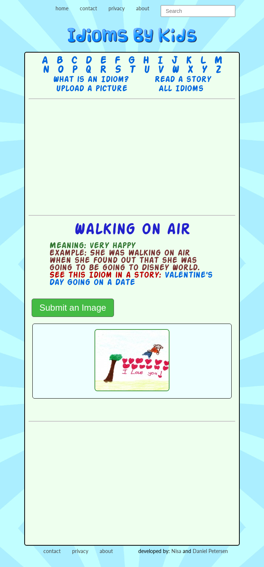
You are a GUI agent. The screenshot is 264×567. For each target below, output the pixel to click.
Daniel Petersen (210, 551)
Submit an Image (72, 308)
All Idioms (180, 89)
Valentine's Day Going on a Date (131, 279)
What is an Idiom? (90, 79)
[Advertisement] (146, 156)
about (142, 8)
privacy (116, 8)
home (62, 8)
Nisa (176, 551)
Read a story (182, 79)
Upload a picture (91, 89)
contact (88, 8)
